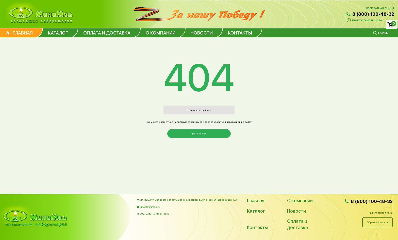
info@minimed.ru (150, 206)
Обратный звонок (377, 222)
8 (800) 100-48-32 (369, 14)
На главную (199, 133)
